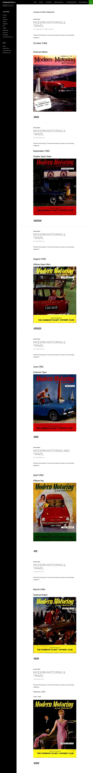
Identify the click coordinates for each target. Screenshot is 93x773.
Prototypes (5, 34)
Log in (4, 46)
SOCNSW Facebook (71, 2)
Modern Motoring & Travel (49, 24)
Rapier (36, 658)
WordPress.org (6, 52)
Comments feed (7, 50)
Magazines (36, 19)
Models (4, 28)
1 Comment (50, 29)
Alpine (36, 117)
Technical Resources (8, 37)
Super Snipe (38, 220)
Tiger (36, 436)
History (41, 2)
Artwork (5, 15)
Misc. (4, 26)
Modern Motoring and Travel (51, 452)
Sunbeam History (9, 2)
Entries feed (6, 48)
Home (35, 2)
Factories (5, 19)
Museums (5, 32)
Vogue (37, 763)
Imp (36, 551)
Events (4, 17)
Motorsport (5, 30)
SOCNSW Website (83, 2)
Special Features (58, 2)
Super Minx (38, 328)
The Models (49, 2)
